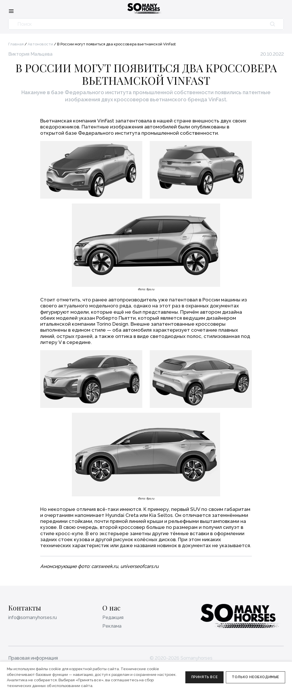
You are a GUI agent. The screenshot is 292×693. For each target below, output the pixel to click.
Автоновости (40, 44)
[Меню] (11, 11)
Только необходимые (255, 677)
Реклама (111, 626)
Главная (16, 44)
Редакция (112, 617)
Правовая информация (33, 658)
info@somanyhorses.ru (32, 617)
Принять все (204, 677)
